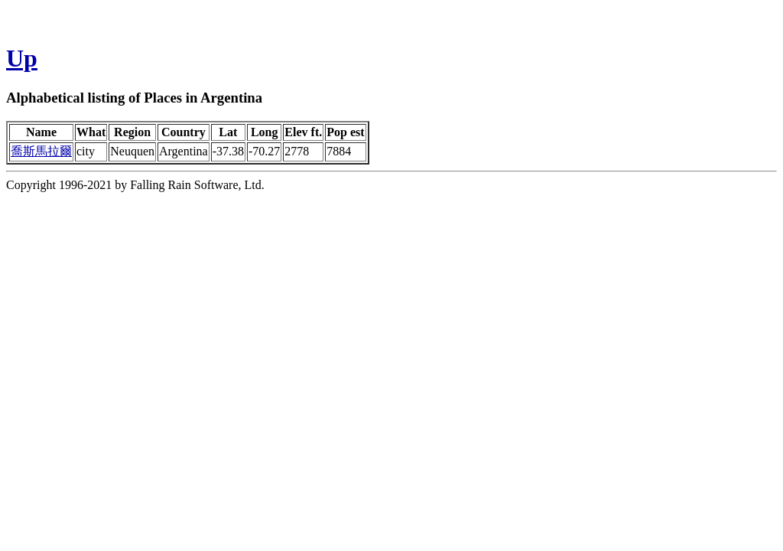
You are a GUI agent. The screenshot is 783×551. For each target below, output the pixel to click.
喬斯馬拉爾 (41, 151)
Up (21, 58)
